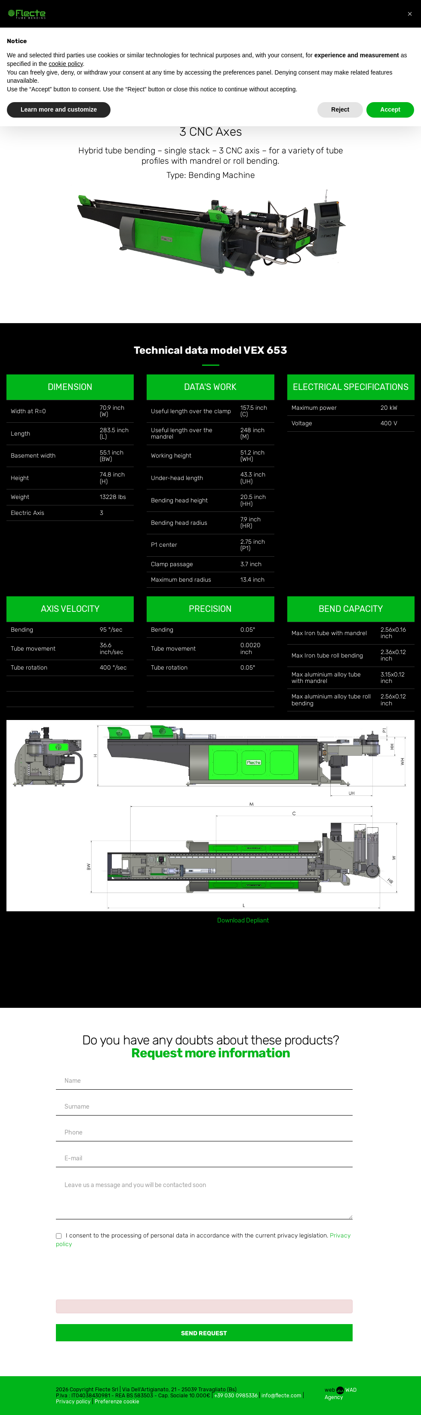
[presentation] (121, 1270)
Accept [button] (390, 109)
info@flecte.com (281, 1396)
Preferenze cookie (117, 1402)
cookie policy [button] (66, 63)
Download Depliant (243, 920)
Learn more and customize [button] (59, 109)
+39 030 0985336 (236, 1396)
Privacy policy (73, 1402)
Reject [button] (340, 109)
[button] (410, 14)
